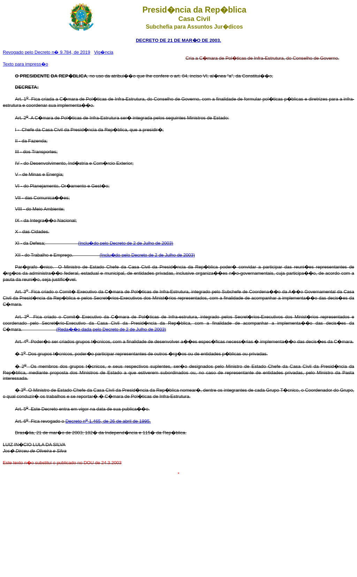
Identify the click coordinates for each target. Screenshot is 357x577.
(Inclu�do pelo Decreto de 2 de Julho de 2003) (125, 243)
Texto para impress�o (25, 64)
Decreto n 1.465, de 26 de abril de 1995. (108, 421)
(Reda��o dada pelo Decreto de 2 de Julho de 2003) (111, 329)
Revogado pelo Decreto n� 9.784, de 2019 (46, 52)
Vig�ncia (103, 52)
